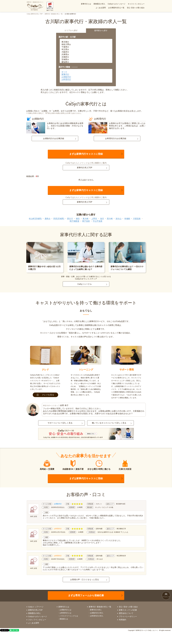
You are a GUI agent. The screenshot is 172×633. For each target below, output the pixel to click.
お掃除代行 (66, 77)
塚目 (78, 219)
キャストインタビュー (136, 4)
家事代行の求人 (96, 610)
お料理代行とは (65, 613)
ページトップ (166, 596)
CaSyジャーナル (84, 284)
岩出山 (118, 219)
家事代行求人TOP (84, 168)
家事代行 (65, 74)
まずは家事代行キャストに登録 (86, 154)
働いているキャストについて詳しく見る (109, 423)
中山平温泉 (97, 221)
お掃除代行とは (65, 610)
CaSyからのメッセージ (116, 4)
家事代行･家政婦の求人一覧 (54, 14)
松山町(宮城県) (35, 219)
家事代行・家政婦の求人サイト (35, 6)
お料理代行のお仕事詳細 (115, 138)
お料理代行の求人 (96, 616)
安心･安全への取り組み (136, 8)
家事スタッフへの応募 (128, 610)
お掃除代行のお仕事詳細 (53, 138)
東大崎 (85, 219)
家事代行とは (86, 4)
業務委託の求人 (99, 4)
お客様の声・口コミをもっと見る (84, 580)
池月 (102, 219)
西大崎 (110, 219)
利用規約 (122, 620)
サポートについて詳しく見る (60, 423)
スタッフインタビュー (37, 620)
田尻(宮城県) (58, 219)
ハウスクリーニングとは (69, 616)
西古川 (70, 219)
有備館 (127, 219)
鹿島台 (47, 219)
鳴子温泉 (86, 221)
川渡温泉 (137, 219)
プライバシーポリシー (128, 616)
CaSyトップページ (35, 607)
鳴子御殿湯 (74, 221)
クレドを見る (45, 395)
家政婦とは (64, 619)
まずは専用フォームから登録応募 (86, 595)
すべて (64, 72)
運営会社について (126, 613)
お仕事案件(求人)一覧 (116, 8)
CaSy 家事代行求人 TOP (35, 14)
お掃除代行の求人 (96, 613)
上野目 (94, 219)
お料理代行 (66, 79)
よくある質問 (101, 8)
